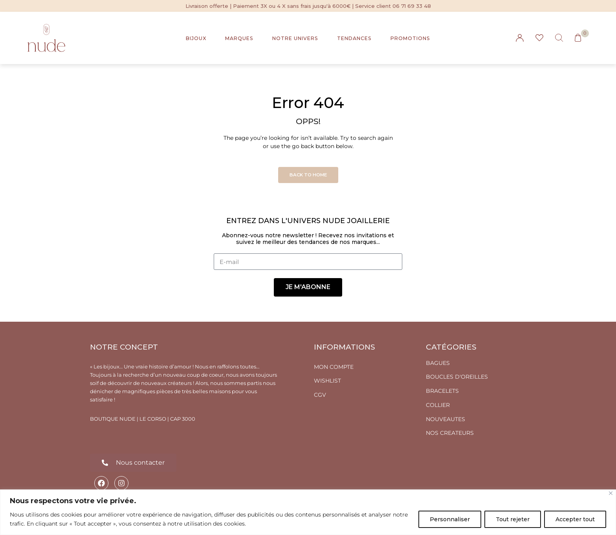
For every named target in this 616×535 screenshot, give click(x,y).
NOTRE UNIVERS (295, 38)
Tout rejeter (513, 519)
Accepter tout (575, 519)
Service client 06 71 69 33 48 (393, 6)
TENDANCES (354, 38)
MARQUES (239, 38)
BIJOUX (196, 38)
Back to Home (308, 175)
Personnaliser (450, 519)
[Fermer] (610, 493)
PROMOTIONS (410, 38)
